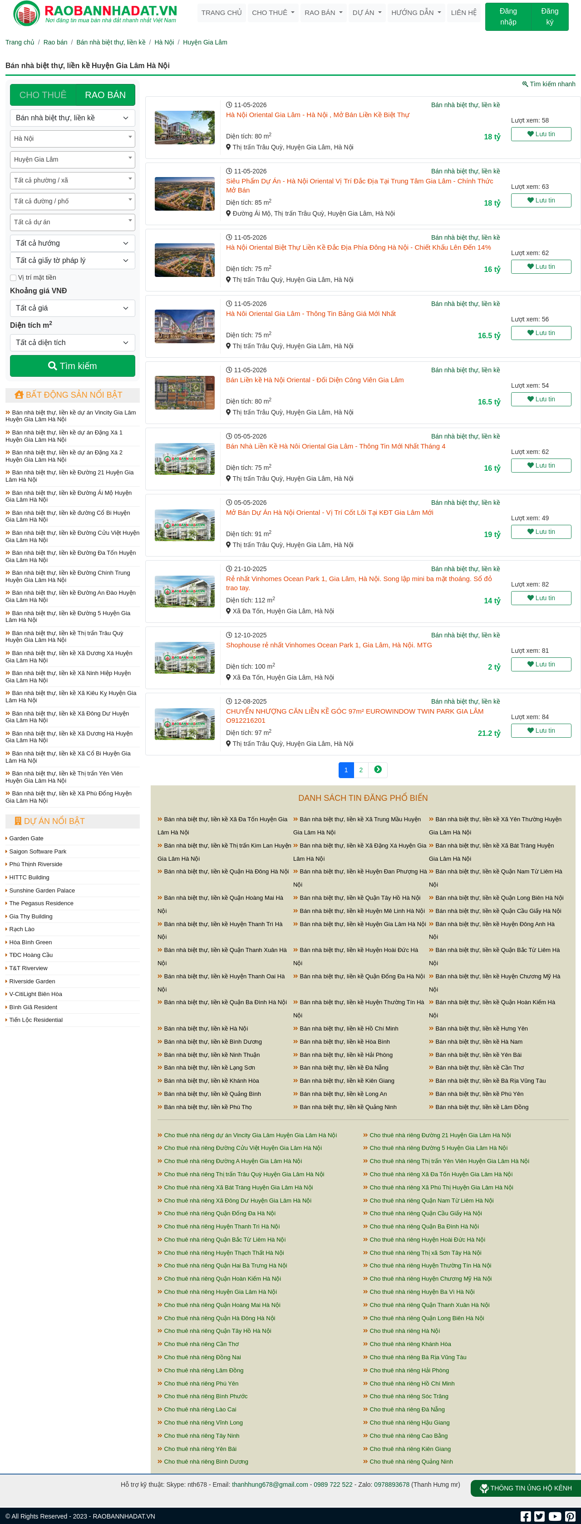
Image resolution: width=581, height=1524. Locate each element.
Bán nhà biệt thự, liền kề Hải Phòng (343, 1054)
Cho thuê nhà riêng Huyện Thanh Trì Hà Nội (219, 1226)
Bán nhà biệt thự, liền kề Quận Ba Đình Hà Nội (222, 1002)
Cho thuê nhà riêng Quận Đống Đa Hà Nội (217, 1213)
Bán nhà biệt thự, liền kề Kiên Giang (343, 1080)
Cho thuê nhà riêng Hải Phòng (406, 1370)
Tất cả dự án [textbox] (32, 222)
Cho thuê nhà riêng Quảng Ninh (408, 1461)
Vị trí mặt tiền (33, 277)
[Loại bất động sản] (72, 118)
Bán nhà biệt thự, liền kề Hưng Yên (478, 1028)
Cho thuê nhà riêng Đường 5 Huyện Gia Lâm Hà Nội (435, 1147)
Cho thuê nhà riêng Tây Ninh (199, 1435)
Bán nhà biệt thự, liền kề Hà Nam (475, 1041)
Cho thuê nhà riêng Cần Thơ (198, 1344)
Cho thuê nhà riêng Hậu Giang (406, 1422)
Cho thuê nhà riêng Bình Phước (203, 1396)
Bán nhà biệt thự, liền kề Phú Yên (476, 1093)
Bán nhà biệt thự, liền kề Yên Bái (475, 1054)
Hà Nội (164, 42)
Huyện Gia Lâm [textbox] (36, 159)
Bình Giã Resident (31, 1007)
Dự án (364, 12)
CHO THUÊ (43, 95)
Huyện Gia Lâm (205, 42)
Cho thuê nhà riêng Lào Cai (197, 1409)
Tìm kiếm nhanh (549, 84)
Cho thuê (270, 12)
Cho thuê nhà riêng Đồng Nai (199, 1357)
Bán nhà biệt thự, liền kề (110, 42)
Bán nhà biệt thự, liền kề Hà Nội (203, 1028)
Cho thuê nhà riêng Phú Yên (198, 1383)
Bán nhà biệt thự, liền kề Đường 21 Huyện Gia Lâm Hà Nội (69, 476)
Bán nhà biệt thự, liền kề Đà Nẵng (341, 1067)
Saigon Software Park (35, 851)
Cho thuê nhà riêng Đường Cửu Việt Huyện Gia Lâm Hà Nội (240, 1147)
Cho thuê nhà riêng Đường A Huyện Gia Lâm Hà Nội (230, 1161)
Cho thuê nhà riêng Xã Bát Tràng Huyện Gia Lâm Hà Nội (235, 1187)
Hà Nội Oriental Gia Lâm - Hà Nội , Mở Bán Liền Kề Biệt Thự (317, 114)
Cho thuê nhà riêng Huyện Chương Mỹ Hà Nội (427, 1278)
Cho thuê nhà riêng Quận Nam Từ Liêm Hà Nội (428, 1200)
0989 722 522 (333, 1484)
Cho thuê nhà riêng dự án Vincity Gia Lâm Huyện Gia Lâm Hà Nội (247, 1135)
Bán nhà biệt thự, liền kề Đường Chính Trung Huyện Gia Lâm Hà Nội (67, 576)
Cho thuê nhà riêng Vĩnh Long (200, 1422)
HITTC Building (27, 877)
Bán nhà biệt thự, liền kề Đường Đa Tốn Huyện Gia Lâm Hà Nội (70, 556)
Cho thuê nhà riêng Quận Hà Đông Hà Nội (216, 1318)
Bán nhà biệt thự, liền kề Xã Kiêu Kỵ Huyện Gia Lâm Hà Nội (70, 697)
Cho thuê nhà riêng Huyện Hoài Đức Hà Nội (424, 1239)
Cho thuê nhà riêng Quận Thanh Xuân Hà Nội (426, 1305)
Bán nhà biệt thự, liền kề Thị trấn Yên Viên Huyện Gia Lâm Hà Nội (64, 777)
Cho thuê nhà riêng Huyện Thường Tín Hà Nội (427, 1265)
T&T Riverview (26, 968)
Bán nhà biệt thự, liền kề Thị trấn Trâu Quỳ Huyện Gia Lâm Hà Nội (64, 637)
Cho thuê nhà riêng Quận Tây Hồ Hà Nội (214, 1330)
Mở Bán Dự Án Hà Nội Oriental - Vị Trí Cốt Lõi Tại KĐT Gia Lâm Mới (329, 512)
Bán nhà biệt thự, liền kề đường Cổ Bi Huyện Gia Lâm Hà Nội (67, 516)
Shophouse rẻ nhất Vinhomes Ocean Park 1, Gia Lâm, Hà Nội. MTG (329, 645)
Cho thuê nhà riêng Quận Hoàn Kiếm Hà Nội (219, 1278)
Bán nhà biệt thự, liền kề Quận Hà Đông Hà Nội (223, 871)
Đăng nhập (508, 16)
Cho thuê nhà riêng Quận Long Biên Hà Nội (423, 1318)
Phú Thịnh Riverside (34, 864)
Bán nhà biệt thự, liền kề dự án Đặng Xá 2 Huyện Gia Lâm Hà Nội (64, 456)
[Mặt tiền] (13, 278)
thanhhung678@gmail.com (270, 1484)
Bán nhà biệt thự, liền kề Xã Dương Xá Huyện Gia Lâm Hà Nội (69, 657)
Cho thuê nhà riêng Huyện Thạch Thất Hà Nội (221, 1252)
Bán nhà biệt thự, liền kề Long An (340, 1093)
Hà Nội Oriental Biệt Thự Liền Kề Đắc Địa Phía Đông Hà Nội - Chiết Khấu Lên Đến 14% (358, 247)
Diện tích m (31, 324)
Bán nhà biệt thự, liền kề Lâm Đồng (479, 1107)
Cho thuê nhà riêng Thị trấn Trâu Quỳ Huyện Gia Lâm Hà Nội (241, 1174)
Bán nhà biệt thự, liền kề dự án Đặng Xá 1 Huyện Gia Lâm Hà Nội (64, 436)
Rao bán (321, 12)
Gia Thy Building (29, 916)
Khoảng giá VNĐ (38, 291)
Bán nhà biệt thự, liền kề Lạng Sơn (206, 1067)
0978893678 (391, 1484)
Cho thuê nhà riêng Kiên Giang (407, 1448)
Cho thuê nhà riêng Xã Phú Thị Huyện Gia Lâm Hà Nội (438, 1187)
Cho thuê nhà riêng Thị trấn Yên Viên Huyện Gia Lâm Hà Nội (446, 1161)
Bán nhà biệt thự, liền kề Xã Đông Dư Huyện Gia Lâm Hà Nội (67, 717)
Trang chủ (222, 12)
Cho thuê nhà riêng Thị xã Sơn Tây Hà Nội (422, 1252)
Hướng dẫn (414, 12)
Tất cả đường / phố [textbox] (41, 201)
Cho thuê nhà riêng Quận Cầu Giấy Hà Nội (422, 1213)
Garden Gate (24, 838)
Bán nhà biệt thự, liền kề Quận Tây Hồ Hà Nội (357, 897)
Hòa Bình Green (28, 942)
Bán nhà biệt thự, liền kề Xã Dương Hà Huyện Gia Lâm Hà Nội (69, 737)
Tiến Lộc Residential (34, 1019)
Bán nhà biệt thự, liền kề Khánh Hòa (208, 1080)
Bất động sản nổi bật (69, 394)
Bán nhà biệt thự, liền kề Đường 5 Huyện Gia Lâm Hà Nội (67, 617)
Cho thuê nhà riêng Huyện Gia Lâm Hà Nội (217, 1291)
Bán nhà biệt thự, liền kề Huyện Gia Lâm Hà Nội (359, 924)
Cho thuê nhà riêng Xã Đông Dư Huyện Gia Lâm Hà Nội (234, 1200)
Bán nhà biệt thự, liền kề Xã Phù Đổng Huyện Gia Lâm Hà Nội (68, 797)
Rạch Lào (19, 929)
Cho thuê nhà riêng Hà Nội (401, 1330)
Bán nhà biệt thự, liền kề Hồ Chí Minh (346, 1028)
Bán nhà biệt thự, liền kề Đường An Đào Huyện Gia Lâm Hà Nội (70, 596)
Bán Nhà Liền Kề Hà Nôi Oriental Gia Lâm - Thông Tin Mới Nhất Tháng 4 (336, 446)
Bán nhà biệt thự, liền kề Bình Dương (210, 1041)
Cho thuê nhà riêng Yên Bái (197, 1448)
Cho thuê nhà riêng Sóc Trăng (405, 1396)
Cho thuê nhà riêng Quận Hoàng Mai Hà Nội (219, 1305)
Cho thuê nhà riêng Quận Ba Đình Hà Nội (421, 1226)
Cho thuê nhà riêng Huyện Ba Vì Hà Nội (419, 1291)
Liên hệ (464, 12)
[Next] (378, 770)
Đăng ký (549, 16)
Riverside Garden (30, 981)
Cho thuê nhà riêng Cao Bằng (405, 1435)
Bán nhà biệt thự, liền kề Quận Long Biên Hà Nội (496, 897)
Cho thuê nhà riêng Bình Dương (203, 1461)
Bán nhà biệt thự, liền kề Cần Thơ (476, 1067)
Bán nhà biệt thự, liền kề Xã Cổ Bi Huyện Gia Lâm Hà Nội (68, 757)
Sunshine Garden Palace (40, 890)
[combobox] (72, 139)
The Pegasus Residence (39, 903)
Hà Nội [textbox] (24, 138)
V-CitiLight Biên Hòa (33, 994)
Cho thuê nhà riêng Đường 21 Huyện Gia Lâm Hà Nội (437, 1135)
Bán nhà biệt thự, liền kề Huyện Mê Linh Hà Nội (359, 910)
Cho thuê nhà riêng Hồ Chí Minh (409, 1383)
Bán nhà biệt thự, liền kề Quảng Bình (209, 1093)
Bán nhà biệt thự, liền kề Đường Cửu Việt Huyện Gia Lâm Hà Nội (72, 536)
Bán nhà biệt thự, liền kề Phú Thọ (205, 1107)
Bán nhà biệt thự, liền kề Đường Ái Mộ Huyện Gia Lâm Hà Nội (68, 496)
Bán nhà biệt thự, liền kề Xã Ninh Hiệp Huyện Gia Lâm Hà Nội (68, 677)
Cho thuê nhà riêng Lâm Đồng (201, 1370)
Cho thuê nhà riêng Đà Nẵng (404, 1409)
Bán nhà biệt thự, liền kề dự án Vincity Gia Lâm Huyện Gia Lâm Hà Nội (70, 416)
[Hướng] (72, 243)
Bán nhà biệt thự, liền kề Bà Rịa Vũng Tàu (487, 1080)
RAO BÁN (105, 95)
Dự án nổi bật (50, 821)
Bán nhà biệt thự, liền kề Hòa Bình (341, 1041)
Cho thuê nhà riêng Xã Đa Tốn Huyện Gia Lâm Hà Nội (437, 1174)
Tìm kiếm (72, 366)
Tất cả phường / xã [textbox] (41, 180)
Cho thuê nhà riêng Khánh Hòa (407, 1344)
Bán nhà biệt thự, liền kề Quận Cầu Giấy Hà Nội (495, 910)
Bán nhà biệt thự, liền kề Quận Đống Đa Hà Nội (359, 976)
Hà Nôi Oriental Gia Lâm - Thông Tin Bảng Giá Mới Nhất (311, 313)
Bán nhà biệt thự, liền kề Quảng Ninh (345, 1107)
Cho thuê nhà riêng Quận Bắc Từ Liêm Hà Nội (222, 1239)
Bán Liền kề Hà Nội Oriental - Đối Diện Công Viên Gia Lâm (315, 380)
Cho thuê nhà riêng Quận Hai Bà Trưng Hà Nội (222, 1265)
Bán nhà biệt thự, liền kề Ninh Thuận (209, 1054)
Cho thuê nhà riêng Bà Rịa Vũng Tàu (415, 1357)
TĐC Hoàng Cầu (29, 955)
